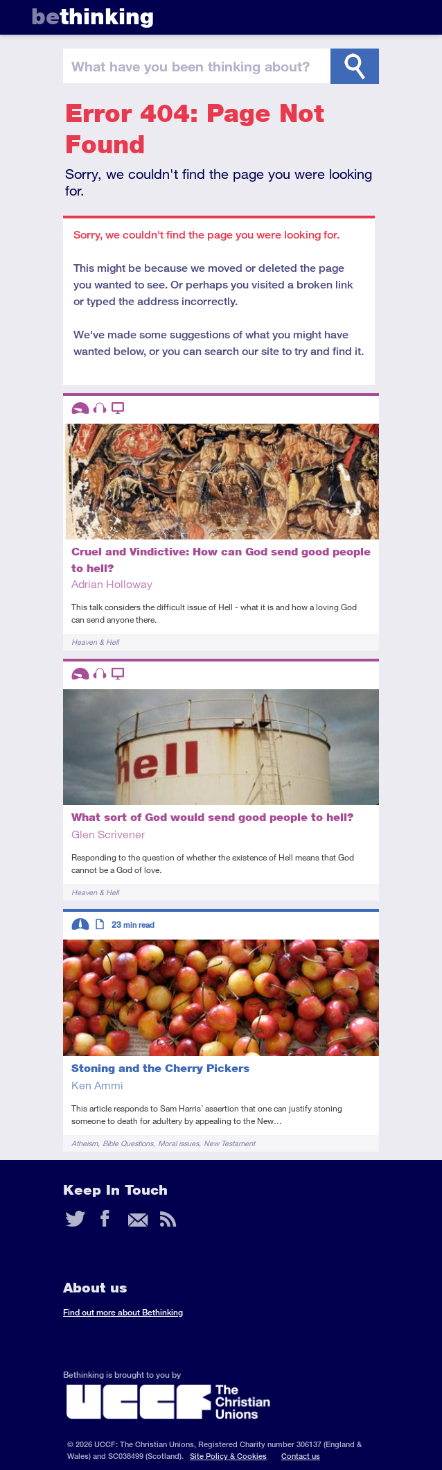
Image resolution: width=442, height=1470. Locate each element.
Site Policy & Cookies (228, 1455)
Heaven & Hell (94, 641)
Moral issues (178, 1143)
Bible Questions (128, 1143)
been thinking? (190, 66)
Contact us (300, 1455)
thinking (92, 16)
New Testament (229, 1143)
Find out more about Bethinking (123, 1312)
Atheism (84, 1143)
